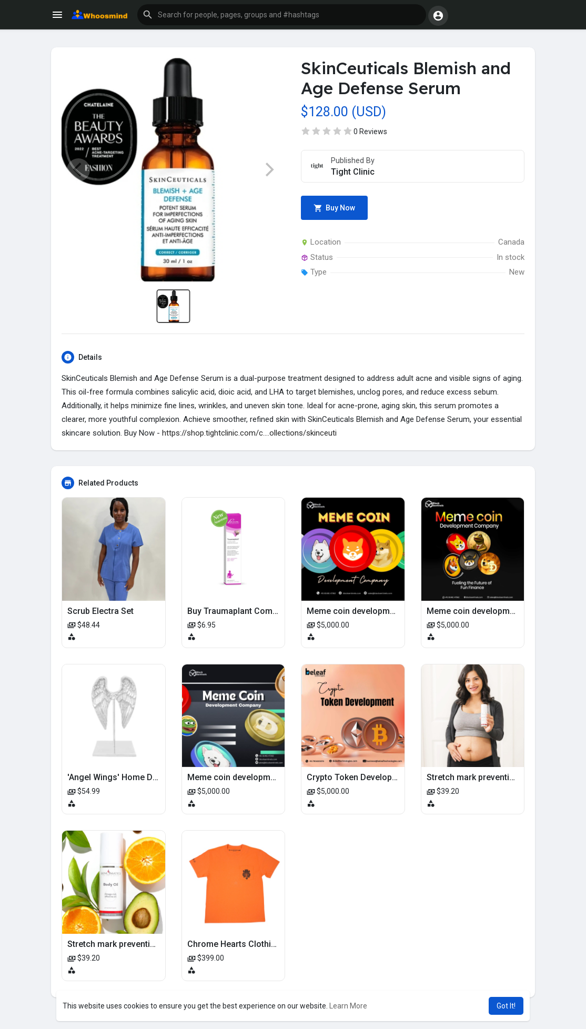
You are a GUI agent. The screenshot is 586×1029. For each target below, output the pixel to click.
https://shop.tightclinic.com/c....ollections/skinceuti (249, 433)
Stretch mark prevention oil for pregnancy (148, 944)
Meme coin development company (373, 611)
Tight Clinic (353, 172)
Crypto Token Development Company (378, 777)
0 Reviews (370, 131)
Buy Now (334, 208)
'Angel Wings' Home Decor (118, 777)
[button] (281, 14)
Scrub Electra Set (100, 611)
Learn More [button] (348, 1006)
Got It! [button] (506, 1006)
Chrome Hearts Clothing (234, 944)
